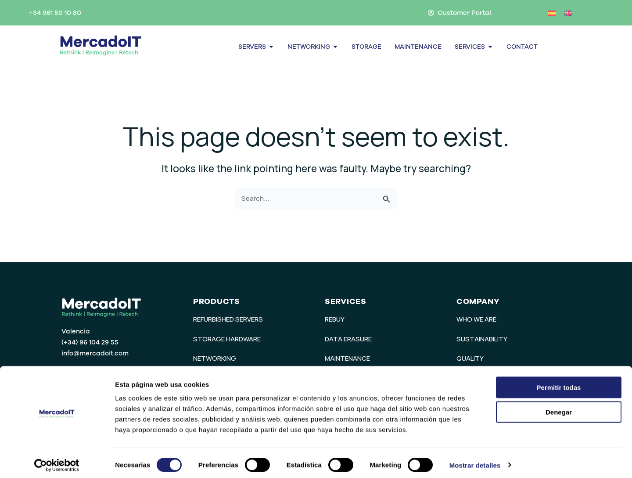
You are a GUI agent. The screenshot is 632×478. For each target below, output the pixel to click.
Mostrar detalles (475, 460)
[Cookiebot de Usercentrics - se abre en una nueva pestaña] (56, 460)
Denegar (559, 408)
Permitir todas (559, 383)
